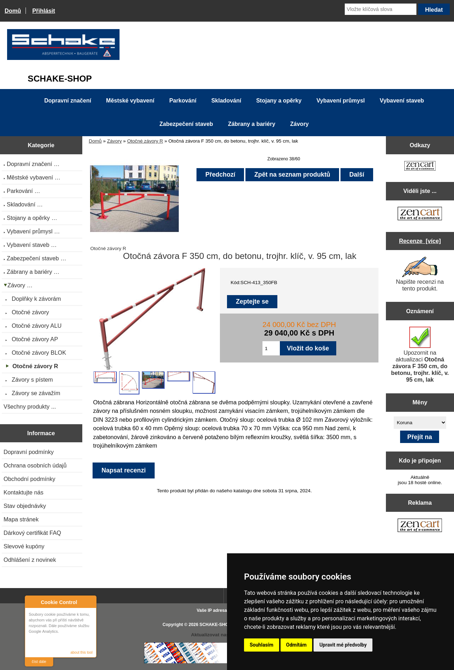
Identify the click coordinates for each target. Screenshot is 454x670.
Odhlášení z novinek (30, 560)
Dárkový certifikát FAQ (32, 533)
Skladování (226, 101)
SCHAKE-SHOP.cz (218, 624)
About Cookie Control (32, 602)
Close (90, 602)
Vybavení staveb (402, 101)
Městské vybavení (130, 101)
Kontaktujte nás (23, 492)
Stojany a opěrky (278, 101)
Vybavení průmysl (340, 101)
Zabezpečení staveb (186, 124)
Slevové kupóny (24, 546)
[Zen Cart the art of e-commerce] (420, 166)
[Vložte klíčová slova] (380, 9)
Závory (114, 141)
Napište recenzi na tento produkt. (420, 274)
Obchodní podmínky (29, 479)
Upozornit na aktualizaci (420, 355)
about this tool (82, 652)
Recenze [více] (420, 241)
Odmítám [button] (296, 645)
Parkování (182, 101)
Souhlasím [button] (261, 645)
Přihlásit (43, 10)
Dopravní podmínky (29, 452)
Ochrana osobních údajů (35, 465)
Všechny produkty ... (30, 406)
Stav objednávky (25, 506)
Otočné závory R (145, 141)
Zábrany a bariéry (251, 124)
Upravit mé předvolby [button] (342, 645)
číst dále (39, 661)
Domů (13, 10)
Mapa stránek (21, 519)
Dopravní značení (67, 101)
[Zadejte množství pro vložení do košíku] (271, 348)
